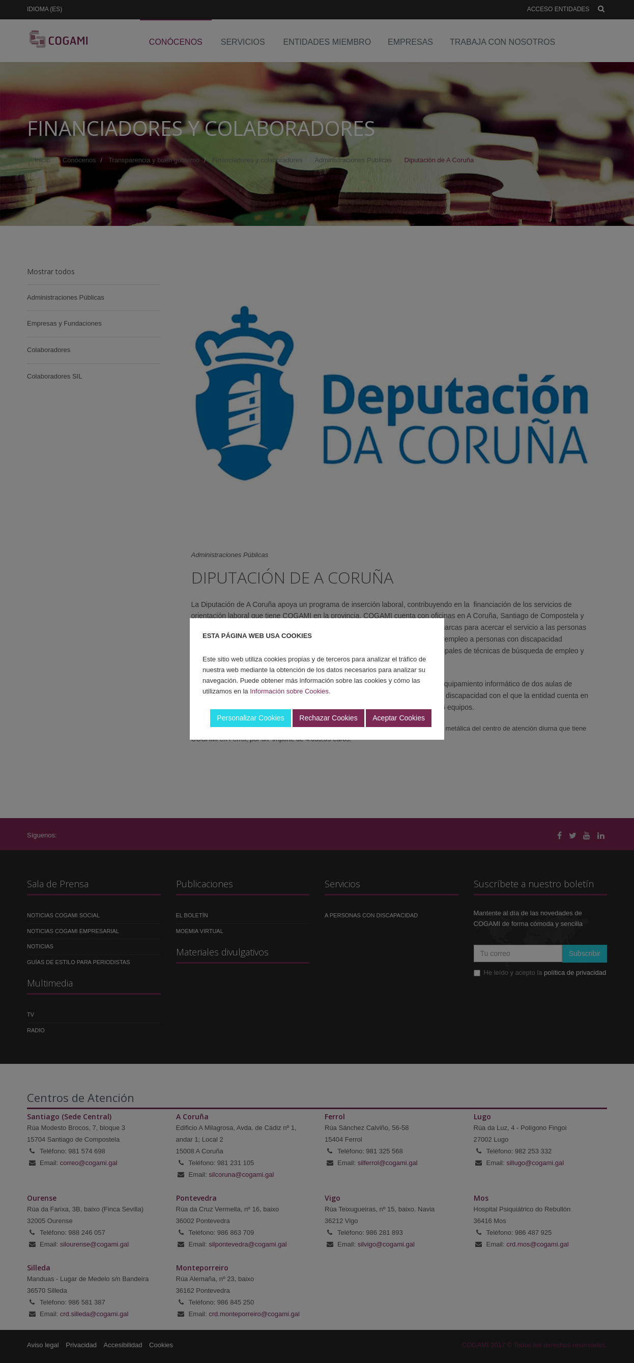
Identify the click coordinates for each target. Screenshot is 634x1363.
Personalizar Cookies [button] (250, 718)
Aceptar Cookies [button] (398, 718)
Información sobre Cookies (289, 691)
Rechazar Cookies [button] (328, 718)
